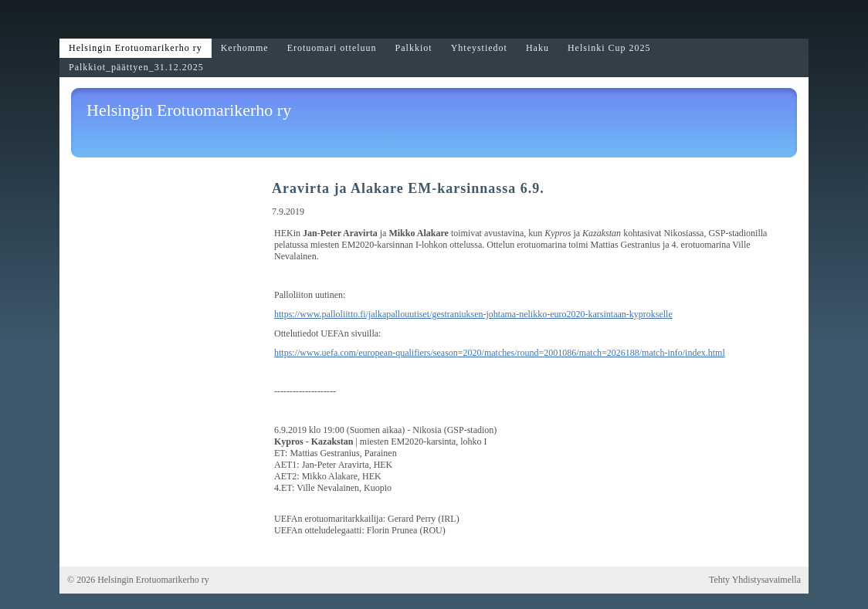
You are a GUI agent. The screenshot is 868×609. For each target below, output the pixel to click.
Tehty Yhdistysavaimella (755, 579)
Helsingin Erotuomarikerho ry (188, 110)
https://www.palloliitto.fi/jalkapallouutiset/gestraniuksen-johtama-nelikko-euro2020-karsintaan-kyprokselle (473, 314)
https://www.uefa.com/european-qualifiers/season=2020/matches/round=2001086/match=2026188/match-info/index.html (499, 352)
